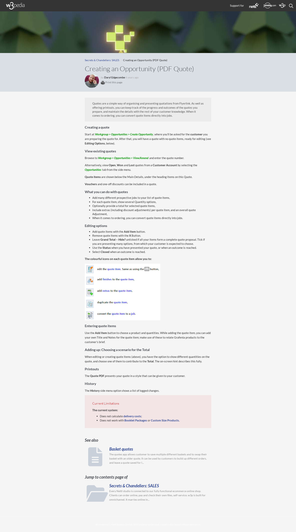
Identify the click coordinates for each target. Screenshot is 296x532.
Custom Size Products (165, 420)
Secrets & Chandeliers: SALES (102, 60)
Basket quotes (121, 449)
